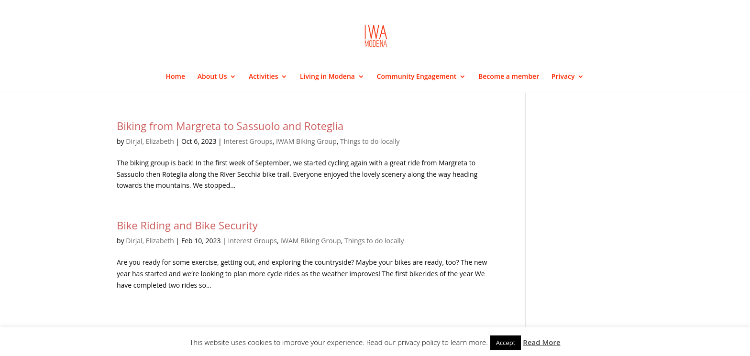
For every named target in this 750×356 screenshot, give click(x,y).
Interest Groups (247, 141)
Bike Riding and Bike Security (187, 225)
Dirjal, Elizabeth (150, 141)
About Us (212, 77)
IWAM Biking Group (306, 141)
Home (176, 77)
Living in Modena (327, 77)
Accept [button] (506, 342)
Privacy (563, 77)
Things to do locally (370, 141)
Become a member (508, 77)
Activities (263, 77)
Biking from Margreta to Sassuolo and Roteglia (230, 126)
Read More (541, 342)
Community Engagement (417, 77)
